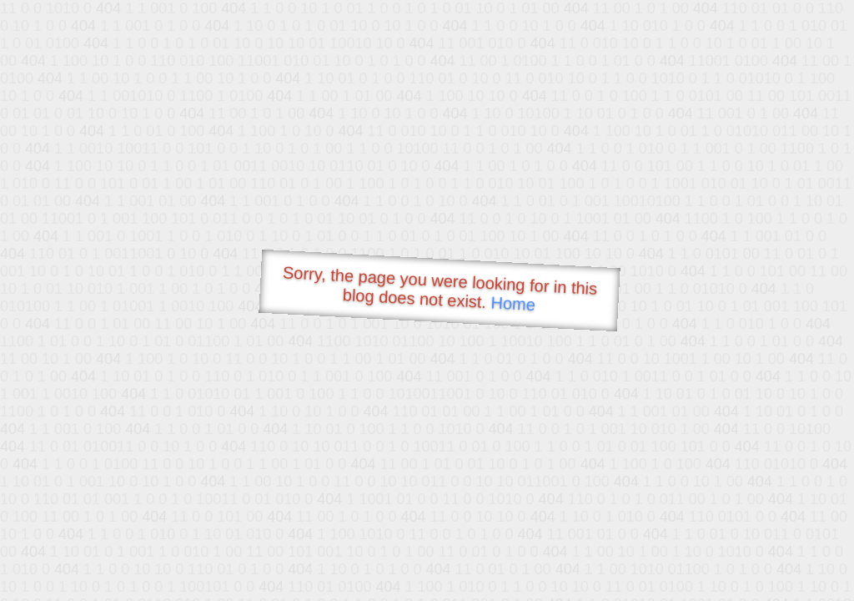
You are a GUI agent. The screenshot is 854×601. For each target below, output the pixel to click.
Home (512, 303)
